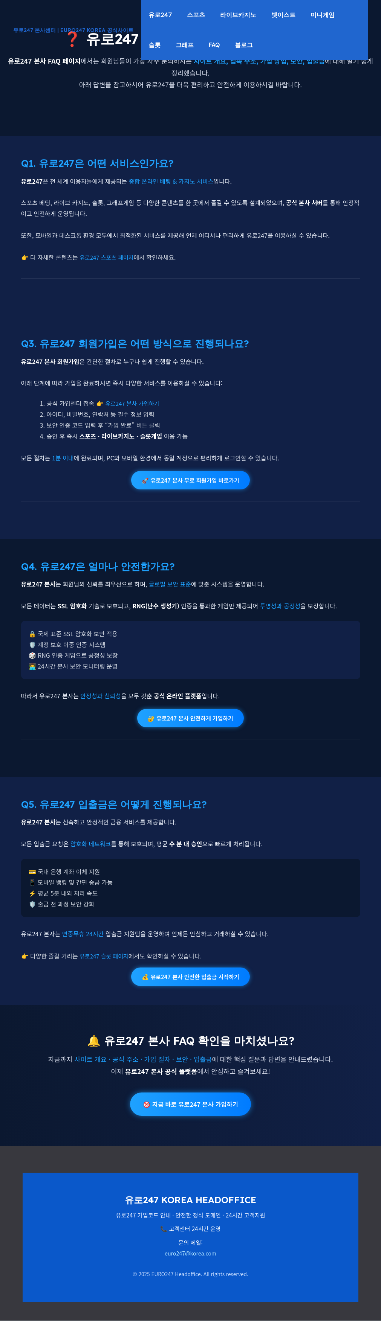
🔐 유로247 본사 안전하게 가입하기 (190, 717)
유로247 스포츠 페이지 (108, 257)
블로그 (317, 45)
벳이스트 (310, 15)
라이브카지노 (257, 15)
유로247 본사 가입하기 (134, 403)
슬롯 (205, 45)
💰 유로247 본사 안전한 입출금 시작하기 (190, 976)
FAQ (279, 45)
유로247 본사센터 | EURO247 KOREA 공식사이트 (73, 30)
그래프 (243, 45)
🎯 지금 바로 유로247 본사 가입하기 (190, 1104)
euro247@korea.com (190, 1253)
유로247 (164, 15)
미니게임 (164, 45)
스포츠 (207, 15)
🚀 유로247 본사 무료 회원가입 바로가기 (190, 480)
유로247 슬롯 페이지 (106, 955)
